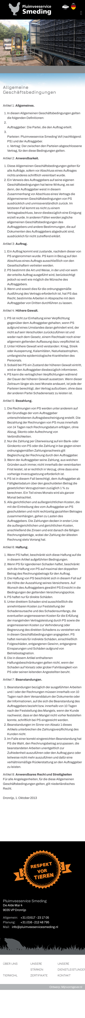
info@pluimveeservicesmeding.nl (35, 927)
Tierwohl (10, 975)
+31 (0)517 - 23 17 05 (34, 917)
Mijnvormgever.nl (71, 987)
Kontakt (64, 975)
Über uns (10, 963)
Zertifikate (39, 975)
